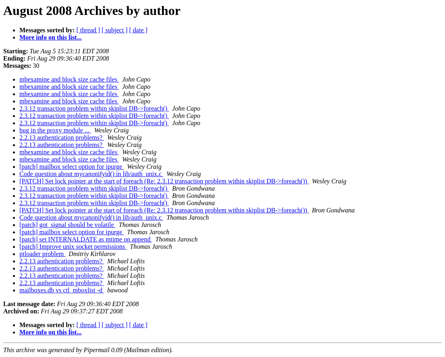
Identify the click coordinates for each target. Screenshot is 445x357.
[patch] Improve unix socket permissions (73, 246)
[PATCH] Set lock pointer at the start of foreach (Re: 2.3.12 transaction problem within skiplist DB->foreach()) (164, 181)
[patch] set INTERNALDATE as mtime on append (85, 239)
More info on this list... (50, 37)
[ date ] (138, 30)
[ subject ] (115, 30)
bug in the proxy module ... (55, 130)
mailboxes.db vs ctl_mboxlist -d (61, 290)
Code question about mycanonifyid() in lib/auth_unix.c (91, 173)
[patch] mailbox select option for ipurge (71, 166)
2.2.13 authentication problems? (61, 137)
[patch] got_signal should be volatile (67, 224)
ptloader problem (42, 253)
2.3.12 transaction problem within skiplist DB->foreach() (94, 108)
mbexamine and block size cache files (69, 79)
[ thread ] (88, 30)
